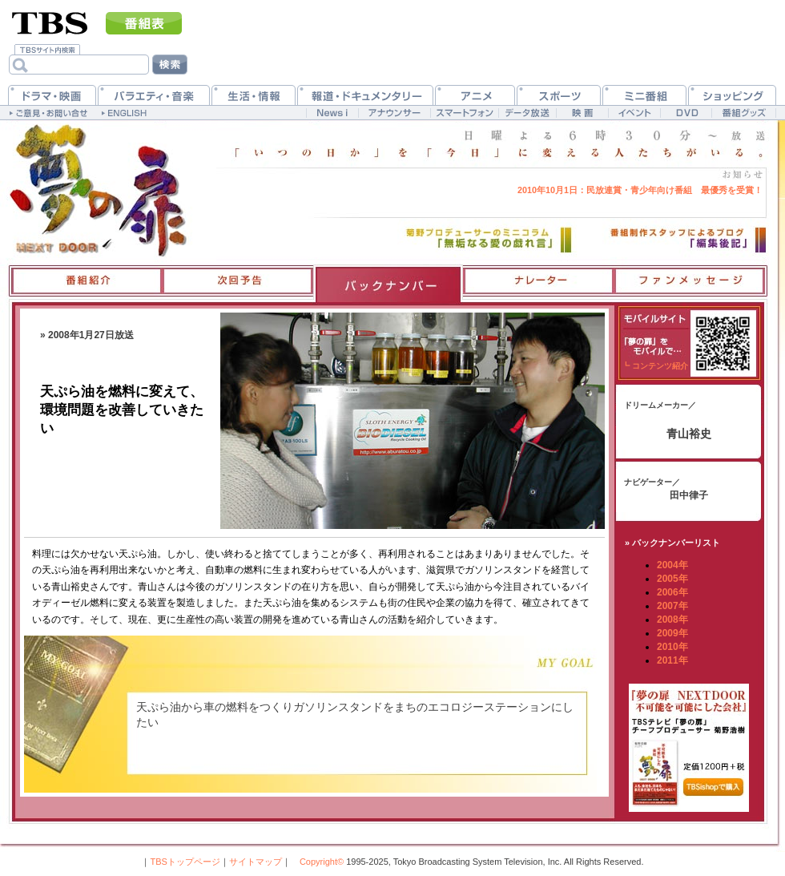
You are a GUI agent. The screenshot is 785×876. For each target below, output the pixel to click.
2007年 (672, 606)
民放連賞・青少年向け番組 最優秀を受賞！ (640, 190)
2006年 (672, 592)
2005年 (672, 578)
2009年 (672, 633)
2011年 (672, 660)
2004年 (672, 565)
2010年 (672, 646)
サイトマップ (255, 861)
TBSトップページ (184, 861)
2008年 (672, 619)
